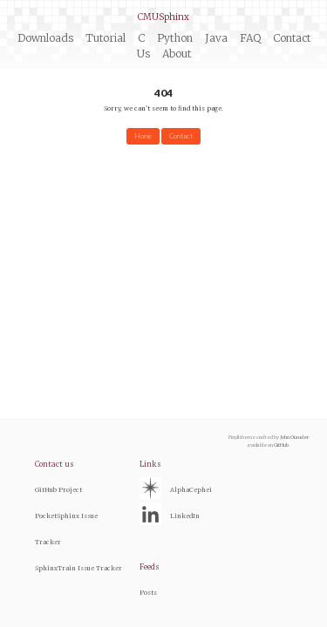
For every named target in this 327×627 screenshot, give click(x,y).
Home (143, 135)
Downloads (45, 37)
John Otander (294, 437)
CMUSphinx (163, 17)
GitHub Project (58, 490)
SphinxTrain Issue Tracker (78, 568)
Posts (148, 593)
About (176, 53)
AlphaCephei (191, 490)
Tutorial (105, 37)
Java (216, 37)
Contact (181, 135)
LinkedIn (185, 516)
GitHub (281, 445)
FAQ (250, 37)
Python (175, 37)
